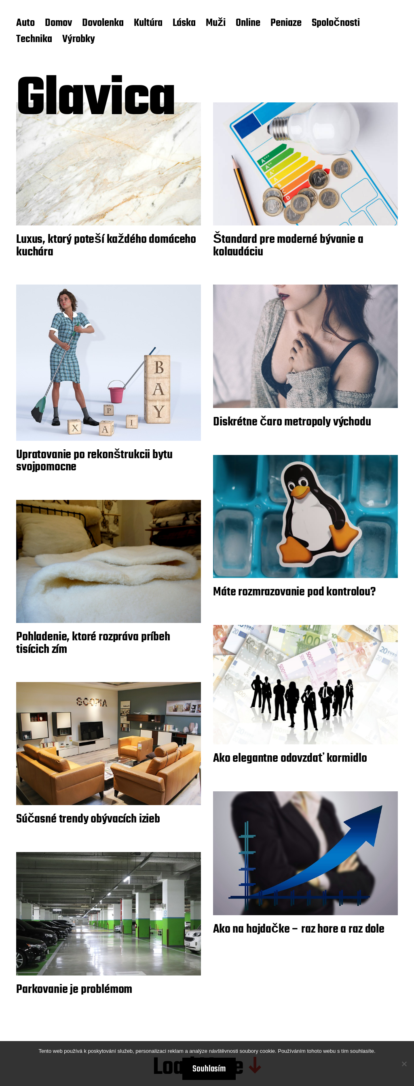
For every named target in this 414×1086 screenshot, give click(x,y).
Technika (34, 40)
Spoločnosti (336, 23)
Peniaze (286, 23)
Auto (25, 23)
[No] (404, 1064)
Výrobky (78, 40)
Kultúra (148, 23)
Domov (58, 23)
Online (248, 23)
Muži (216, 23)
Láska (184, 23)
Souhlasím (209, 1069)
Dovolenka (103, 23)
